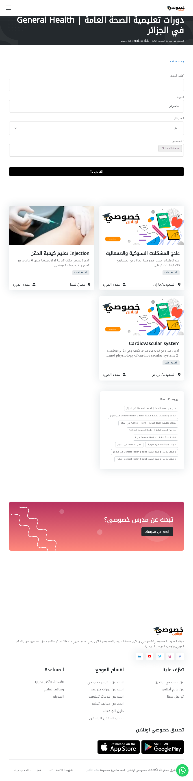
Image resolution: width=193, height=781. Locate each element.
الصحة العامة (171, 272)
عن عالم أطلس (173, 689)
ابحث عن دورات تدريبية (107, 689)
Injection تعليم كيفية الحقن (59, 253)
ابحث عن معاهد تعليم (108, 704)
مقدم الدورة (111, 284)
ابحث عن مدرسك (157, 532)
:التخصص (178, 141)
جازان (157, 284)
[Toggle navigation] (8, 8)
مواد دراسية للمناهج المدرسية (161, 445)
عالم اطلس (92, 770)
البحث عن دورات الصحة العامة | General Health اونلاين (152, 41)
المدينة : (179, 118)
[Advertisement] (93, 194)
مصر (82, 284)
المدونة (58, 696)
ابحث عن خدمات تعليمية (106, 696)
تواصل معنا (175, 696)
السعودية (169, 284)
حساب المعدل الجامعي (106, 718)
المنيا (73, 284)
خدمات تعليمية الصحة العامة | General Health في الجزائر (148, 423)
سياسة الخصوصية (27, 770)
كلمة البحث (177, 76)
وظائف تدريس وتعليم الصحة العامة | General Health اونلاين (146, 459)
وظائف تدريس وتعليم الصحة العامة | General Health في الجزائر (144, 452)
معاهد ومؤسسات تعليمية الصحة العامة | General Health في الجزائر (143, 416)
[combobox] (96, 106)
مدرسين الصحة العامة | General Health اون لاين (152, 430)
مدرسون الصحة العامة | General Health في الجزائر (151, 409)
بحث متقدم (176, 62)
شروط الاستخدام (61, 770)
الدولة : (180, 97)
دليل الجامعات (113, 711)
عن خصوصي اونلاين (169, 682)
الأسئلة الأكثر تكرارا (49, 682)
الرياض (156, 374)
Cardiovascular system (153, 343)
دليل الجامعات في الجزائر (129, 445)
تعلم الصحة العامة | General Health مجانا (155, 437)
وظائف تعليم (54, 689)
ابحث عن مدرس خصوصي (105, 682)
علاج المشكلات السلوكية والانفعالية (141, 253)
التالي (96, 171)
